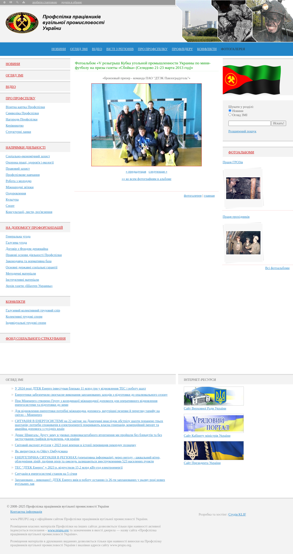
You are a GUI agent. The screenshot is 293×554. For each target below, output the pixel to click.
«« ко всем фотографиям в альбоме (146, 179)
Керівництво (15, 125)
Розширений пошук (242, 131)
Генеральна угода (18, 236)
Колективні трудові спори (24, 316)
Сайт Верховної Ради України (205, 408)
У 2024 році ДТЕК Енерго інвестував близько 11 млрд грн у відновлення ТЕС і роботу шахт (80, 388)
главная (209, 195)
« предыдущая (136, 171)
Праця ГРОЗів (233, 162)
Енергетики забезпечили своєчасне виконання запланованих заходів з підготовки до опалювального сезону (91, 394)
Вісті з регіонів (119, 49)
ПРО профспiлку (152, 49)
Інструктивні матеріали (22, 279)
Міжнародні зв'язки (20, 187)
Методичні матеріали (21, 273)
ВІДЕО (97, 49)
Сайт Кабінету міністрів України (207, 435)
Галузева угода (16, 242)
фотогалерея (192, 195)
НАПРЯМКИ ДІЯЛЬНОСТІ (26, 147)
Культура (12, 199)
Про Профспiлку (20, 98)
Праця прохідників (236, 216)
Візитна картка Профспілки (25, 107)
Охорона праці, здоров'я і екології (30, 162)
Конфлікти (15, 301)
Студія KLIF (237, 514)
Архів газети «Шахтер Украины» (29, 286)
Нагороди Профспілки (22, 119)
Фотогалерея (233, 49)
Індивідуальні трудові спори (26, 323)
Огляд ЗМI (14, 75)
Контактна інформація (26, 511)
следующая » (158, 171)
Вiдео (11, 87)
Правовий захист (18, 168)
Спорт (10, 205)
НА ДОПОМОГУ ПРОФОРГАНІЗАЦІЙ (34, 227)
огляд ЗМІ (79, 49)
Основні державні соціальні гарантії (31, 267)
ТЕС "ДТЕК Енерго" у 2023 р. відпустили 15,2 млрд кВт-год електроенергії (69, 467)
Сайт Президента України (202, 463)
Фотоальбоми (241, 152)
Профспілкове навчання (23, 175)
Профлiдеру (182, 49)
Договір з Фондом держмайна (27, 249)
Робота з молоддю (18, 181)
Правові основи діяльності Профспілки (34, 255)
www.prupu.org (58, 530)
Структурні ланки (18, 132)
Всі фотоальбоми (277, 268)
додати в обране (71, 2)
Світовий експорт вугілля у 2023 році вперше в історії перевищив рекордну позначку (75, 445)
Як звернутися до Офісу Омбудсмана (41, 451)
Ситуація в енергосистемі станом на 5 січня (46, 473)
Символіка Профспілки (22, 113)
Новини (59, 49)
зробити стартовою (44, 2)
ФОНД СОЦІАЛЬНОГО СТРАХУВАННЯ (36, 338)
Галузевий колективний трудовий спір (33, 310)
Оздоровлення (16, 193)
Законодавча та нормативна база (29, 261)
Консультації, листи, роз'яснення (29, 212)
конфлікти (207, 49)
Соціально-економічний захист (28, 156)
